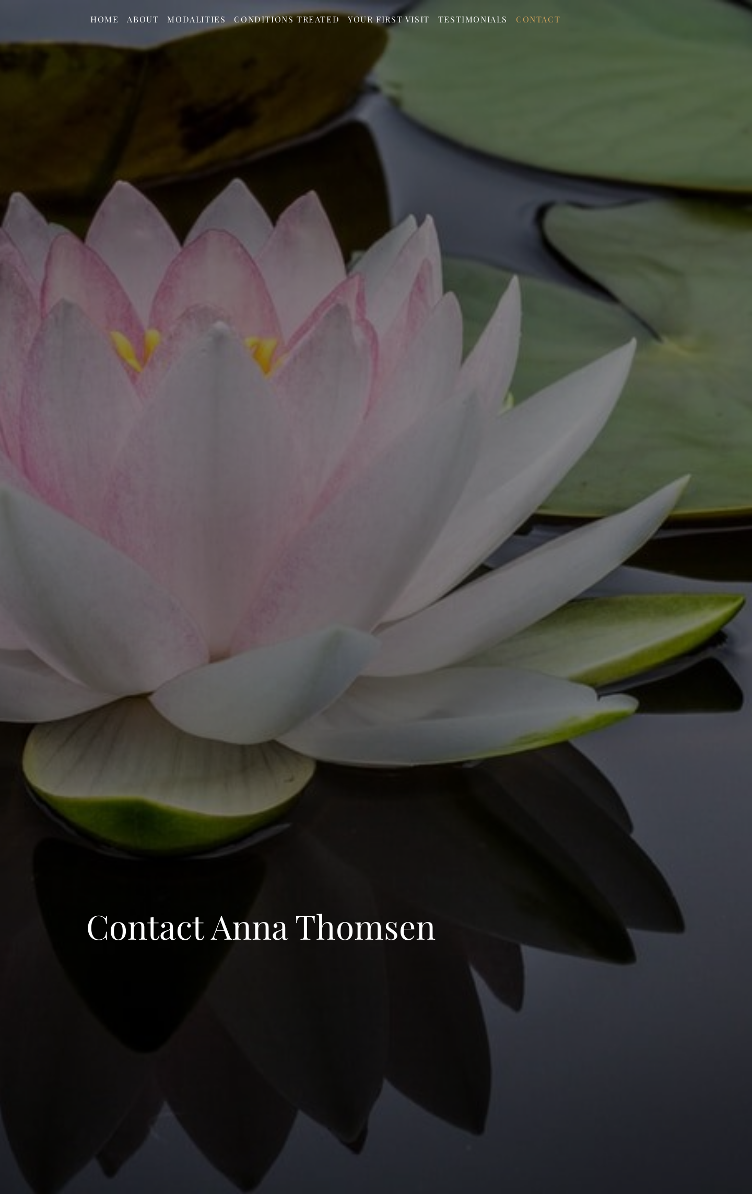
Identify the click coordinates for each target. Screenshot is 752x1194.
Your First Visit (389, 19)
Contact (538, 19)
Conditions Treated (286, 19)
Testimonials (473, 19)
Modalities (196, 19)
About (143, 19)
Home (104, 19)
